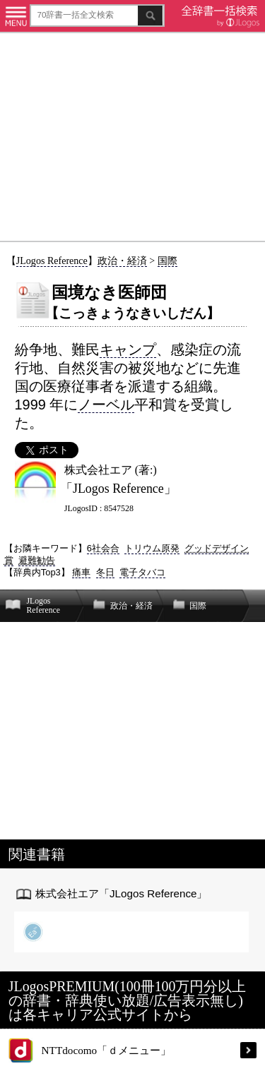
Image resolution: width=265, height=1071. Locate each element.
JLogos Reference (52, 260)
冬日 (105, 572)
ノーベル (106, 404)
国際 (167, 260)
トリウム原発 (151, 548)
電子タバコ (142, 572)
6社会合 (103, 548)
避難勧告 (36, 560)
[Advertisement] (132, 136)
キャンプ (128, 349)
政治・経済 (122, 260)
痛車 (81, 572)
